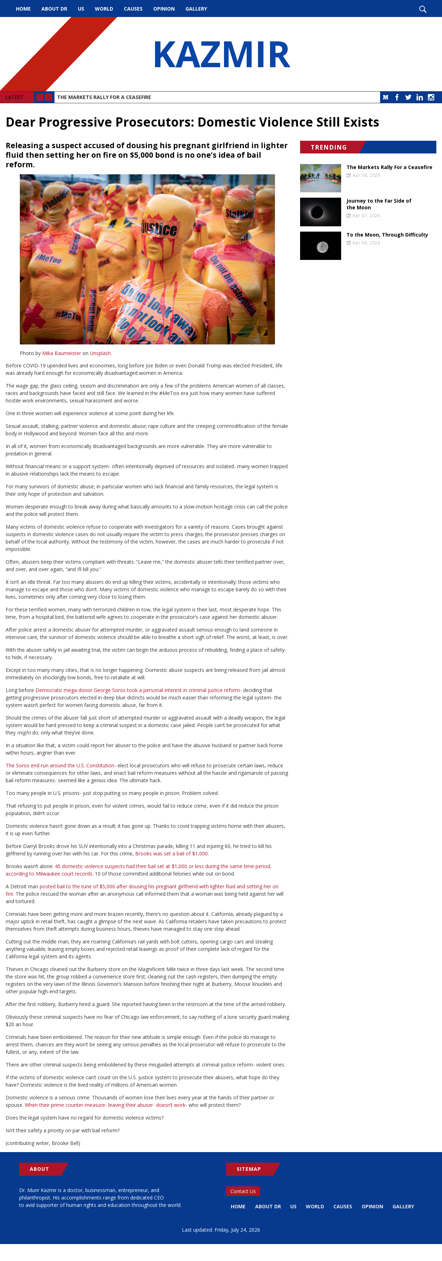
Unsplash (100, 353)
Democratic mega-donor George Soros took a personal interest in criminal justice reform (137, 690)
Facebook (397, 97)
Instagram (431, 97)
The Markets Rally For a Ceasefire (104, 97)
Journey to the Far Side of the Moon (379, 204)
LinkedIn (419, 97)
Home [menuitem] (23, 8)
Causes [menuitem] (133, 8)
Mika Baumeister (61, 353)
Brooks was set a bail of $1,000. (172, 853)
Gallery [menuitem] (196, 8)
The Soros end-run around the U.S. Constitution (60, 765)
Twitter (408, 97)
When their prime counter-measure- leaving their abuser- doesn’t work (105, 1105)
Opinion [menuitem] (164, 8)
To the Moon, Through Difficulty (387, 235)
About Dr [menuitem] (54, 8)
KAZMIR (221, 54)
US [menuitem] (81, 8)
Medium (385, 97)
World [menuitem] (104, 8)
